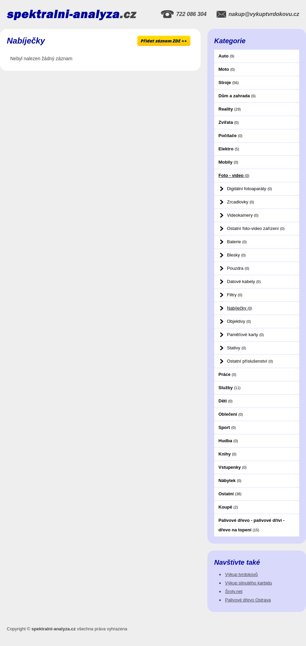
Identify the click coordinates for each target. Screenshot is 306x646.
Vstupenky (233, 467)
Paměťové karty (245, 334)
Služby (230, 387)
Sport (227, 427)
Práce (227, 374)
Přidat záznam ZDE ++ (164, 41)
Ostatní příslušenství (250, 361)
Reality (230, 109)
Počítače (230, 135)
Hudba (228, 440)
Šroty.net (233, 591)
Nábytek (230, 480)
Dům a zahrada (237, 95)
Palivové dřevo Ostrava (248, 599)
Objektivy (239, 321)
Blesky (236, 255)
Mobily (228, 162)
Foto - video (234, 175)
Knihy (228, 454)
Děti (226, 400)
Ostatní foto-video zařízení (256, 228)
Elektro (229, 148)
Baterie (237, 241)
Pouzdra (238, 268)
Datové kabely (244, 281)
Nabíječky (239, 308)
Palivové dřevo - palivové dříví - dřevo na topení (252, 525)
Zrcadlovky (240, 201)
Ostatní (230, 493)
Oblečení (231, 414)
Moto (227, 69)
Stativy (236, 347)
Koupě (228, 507)
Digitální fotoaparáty (249, 188)
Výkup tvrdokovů (241, 574)
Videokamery (242, 215)
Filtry (234, 294)
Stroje (229, 82)
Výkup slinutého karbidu (248, 582)
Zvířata (229, 122)
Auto (226, 56)
